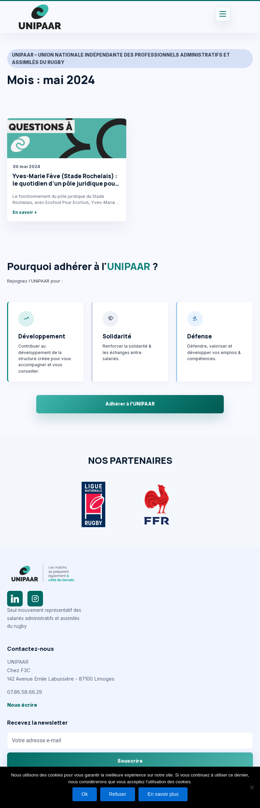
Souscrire (130, 761)
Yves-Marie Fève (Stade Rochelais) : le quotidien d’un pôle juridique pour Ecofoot (65, 183)
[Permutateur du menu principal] (222, 13)
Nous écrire (22, 705)
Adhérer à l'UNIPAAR (130, 404)
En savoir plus (164, 793)
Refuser (117, 793)
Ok (83, 793)
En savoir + (25, 212)
